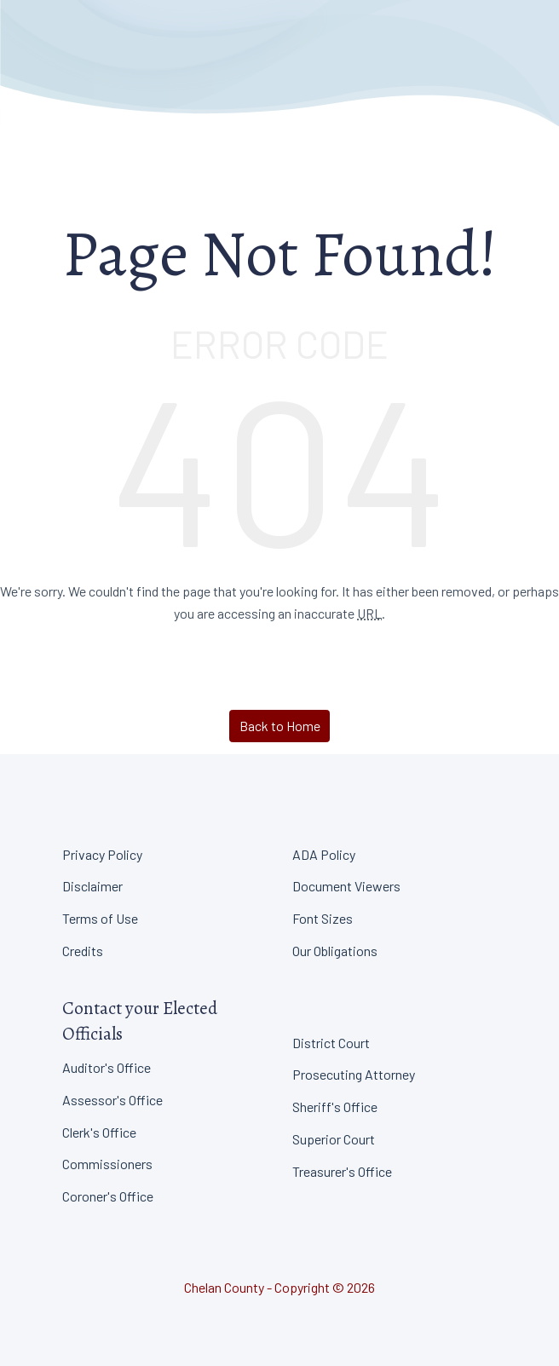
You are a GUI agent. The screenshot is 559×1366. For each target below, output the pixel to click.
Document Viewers (346, 886)
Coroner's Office (107, 1196)
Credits (82, 950)
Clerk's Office (99, 1132)
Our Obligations (334, 950)
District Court (331, 1043)
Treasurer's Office (342, 1171)
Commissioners (107, 1164)
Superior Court (333, 1139)
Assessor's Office (112, 1100)
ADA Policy (323, 854)
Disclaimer (92, 886)
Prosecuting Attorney (353, 1074)
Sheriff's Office (334, 1106)
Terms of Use (100, 918)
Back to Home (279, 726)
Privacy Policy (102, 854)
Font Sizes (322, 918)
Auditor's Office (106, 1067)
